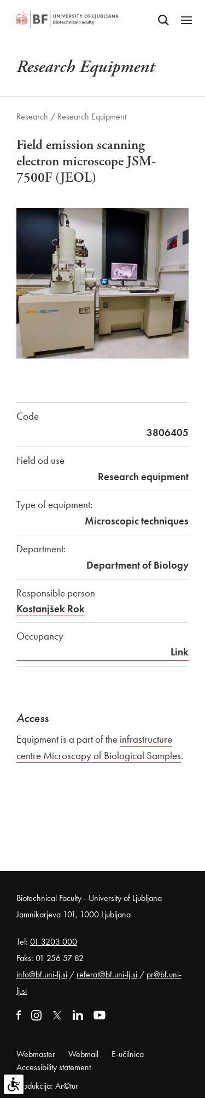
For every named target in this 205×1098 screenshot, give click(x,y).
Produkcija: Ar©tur (47, 1085)
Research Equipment (91, 116)
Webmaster (35, 1054)
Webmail (83, 1054)
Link (180, 652)
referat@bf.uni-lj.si (107, 974)
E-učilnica (128, 1054)
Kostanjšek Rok (50, 609)
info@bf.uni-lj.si (41, 974)
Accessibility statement (53, 1067)
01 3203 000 (53, 941)
